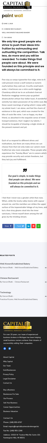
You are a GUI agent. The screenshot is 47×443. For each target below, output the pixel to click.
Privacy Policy (8, 374)
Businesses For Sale (11, 394)
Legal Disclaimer (9, 379)
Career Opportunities (11, 407)
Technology (5, 292)
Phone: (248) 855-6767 (12, 422)
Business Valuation (10, 411)
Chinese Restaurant (12, 29)
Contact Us (7, 383)
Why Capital (8, 361)
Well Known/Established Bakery (16, 33)
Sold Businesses (9, 370)
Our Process (8, 398)
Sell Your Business (10, 403)
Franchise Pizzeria (6, 299)
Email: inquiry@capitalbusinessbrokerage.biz (21, 426)
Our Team (7, 366)
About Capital (8, 357)
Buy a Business (9, 390)
